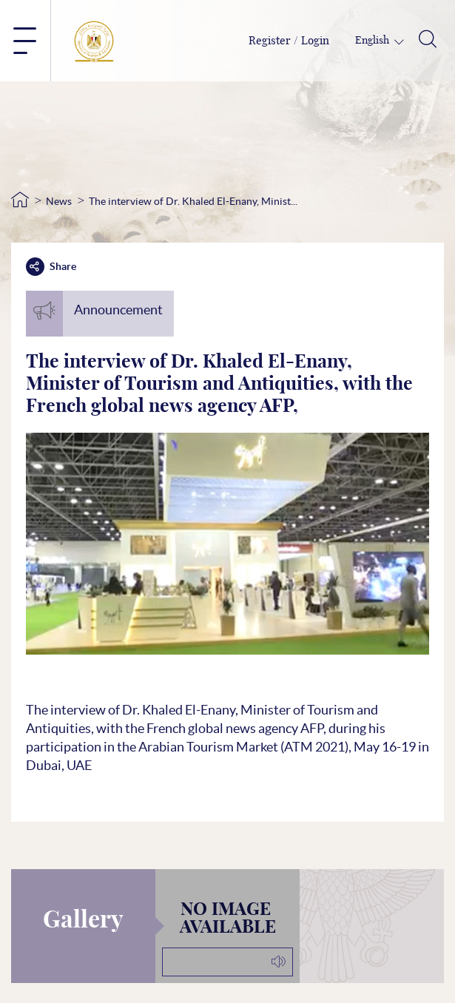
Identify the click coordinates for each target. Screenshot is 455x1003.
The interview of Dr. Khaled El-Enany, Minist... (193, 201)
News (59, 201)
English (373, 41)
